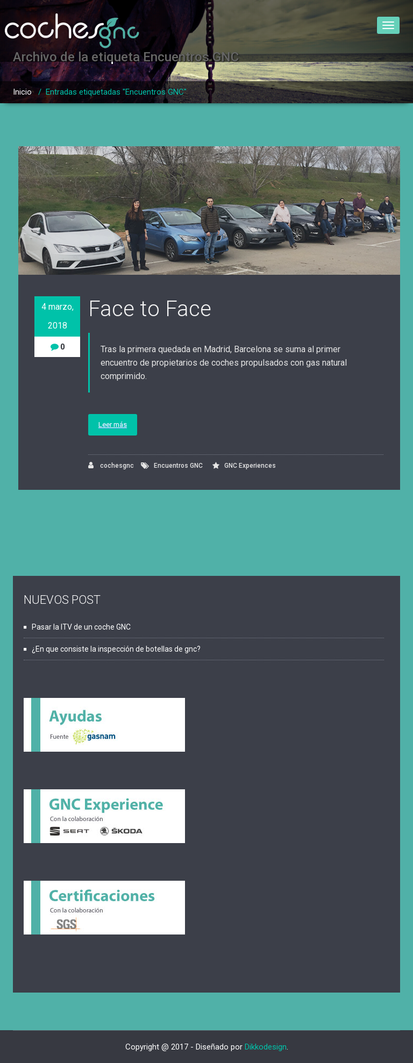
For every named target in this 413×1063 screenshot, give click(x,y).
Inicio (22, 92)
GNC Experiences (250, 465)
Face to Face (149, 309)
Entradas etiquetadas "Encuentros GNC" (116, 92)
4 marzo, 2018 (57, 316)
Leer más (112, 424)
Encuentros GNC (178, 465)
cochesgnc (111, 465)
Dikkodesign (266, 1047)
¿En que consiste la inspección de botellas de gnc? (116, 649)
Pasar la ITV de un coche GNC (81, 627)
